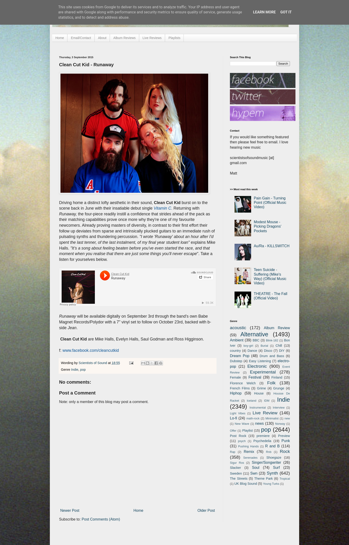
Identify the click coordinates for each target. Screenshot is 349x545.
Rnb (268, 452)
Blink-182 (272, 340)
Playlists (174, 38)
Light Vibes (237, 413)
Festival (254, 377)
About (102, 38)
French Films (240, 388)
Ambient (237, 340)
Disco (268, 350)
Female (235, 377)
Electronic (257, 366)
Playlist (247, 430)
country (235, 350)
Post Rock (238, 436)
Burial (264, 345)
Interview (279, 407)
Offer (233, 430)
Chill (279, 345)
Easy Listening (260, 361)
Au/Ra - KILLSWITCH (271, 246)
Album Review (277, 328)
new (287, 418)
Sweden (236, 473)
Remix (249, 452)
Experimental (263, 372)
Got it (286, 12)
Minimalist (272, 418)
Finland (276, 377)
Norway (280, 423)
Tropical (285, 478)
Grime (261, 388)
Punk (286, 441)
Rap (232, 452)
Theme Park (263, 478)
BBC (256, 340)
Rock (285, 451)
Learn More (264, 12)
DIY (282, 350)
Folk (271, 382)
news (259, 423)
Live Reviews (152, 38)
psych (242, 441)
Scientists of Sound (93, 363)
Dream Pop (239, 356)
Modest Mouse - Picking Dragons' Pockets (267, 226)
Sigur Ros (237, 462)
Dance (252, 350)
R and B (272, 446)
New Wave (242, 423)
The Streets (238, 478)
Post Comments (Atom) (101, 519)
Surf (276, 468)
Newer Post (69, 510)
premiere (263, 436)
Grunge (278, 388)
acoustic (238, 327)
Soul (255, 468)
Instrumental (258, 407)
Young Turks (271, 483)
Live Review (265, 412)
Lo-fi (233, 418)
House (259, 393)
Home (59, 38)
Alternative (254, 334)
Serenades (250, 457)
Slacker (235, 468)
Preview (284, 436)
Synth (272, 473)
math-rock (252, 418)
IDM (266, 400)
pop (83, 369)
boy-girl (248, 345)
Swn (253, 473)
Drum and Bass (272, 356)
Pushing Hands (248, 446)
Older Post (206, 510)
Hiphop (236, 393)
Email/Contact (81, 38)
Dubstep (236, 361)
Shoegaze (273, 457)
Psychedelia (262, 441)
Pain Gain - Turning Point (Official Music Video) (270, 202)
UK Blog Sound (245, 483)
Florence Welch (243, 383)
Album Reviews (124, 38)
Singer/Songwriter (266, 462)
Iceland (251, 400)
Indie (74, 369)
